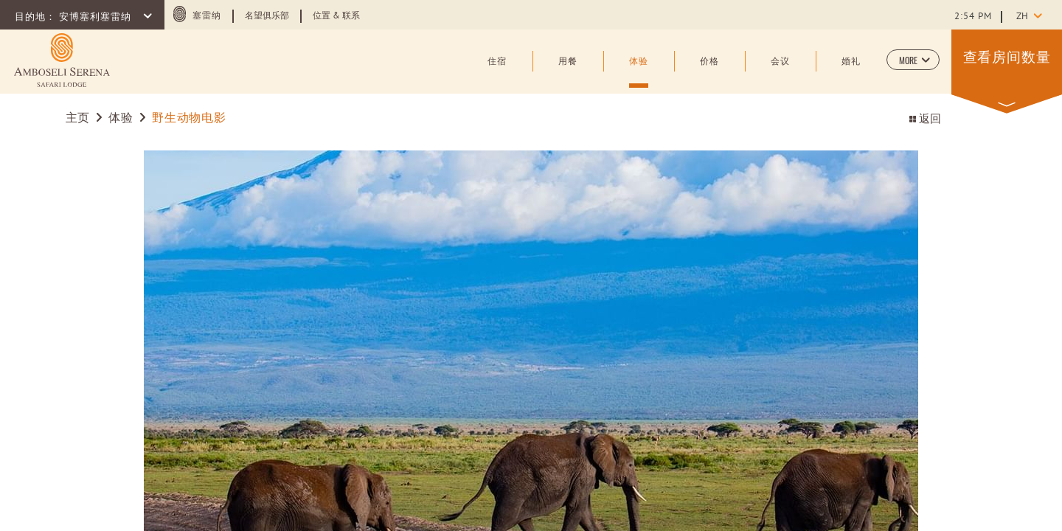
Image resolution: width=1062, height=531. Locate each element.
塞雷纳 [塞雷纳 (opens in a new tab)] (206, 16)
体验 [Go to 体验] (120, 118)
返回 (925, 120)
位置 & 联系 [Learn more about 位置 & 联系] (336, 16)
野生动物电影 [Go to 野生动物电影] (189, 118)
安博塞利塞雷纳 (96, 18)
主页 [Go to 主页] (80, 118)
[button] (913, 59)
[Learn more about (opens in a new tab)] (62, 60)
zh (1022, 17)
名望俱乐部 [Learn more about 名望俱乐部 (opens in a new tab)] (267, 16)
